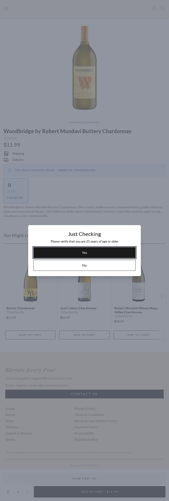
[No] (84, 265)
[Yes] (84, 252)
